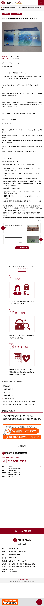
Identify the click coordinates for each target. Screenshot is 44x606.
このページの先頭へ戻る (21, 531)
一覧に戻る (22, 248)
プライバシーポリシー (22, 579)
